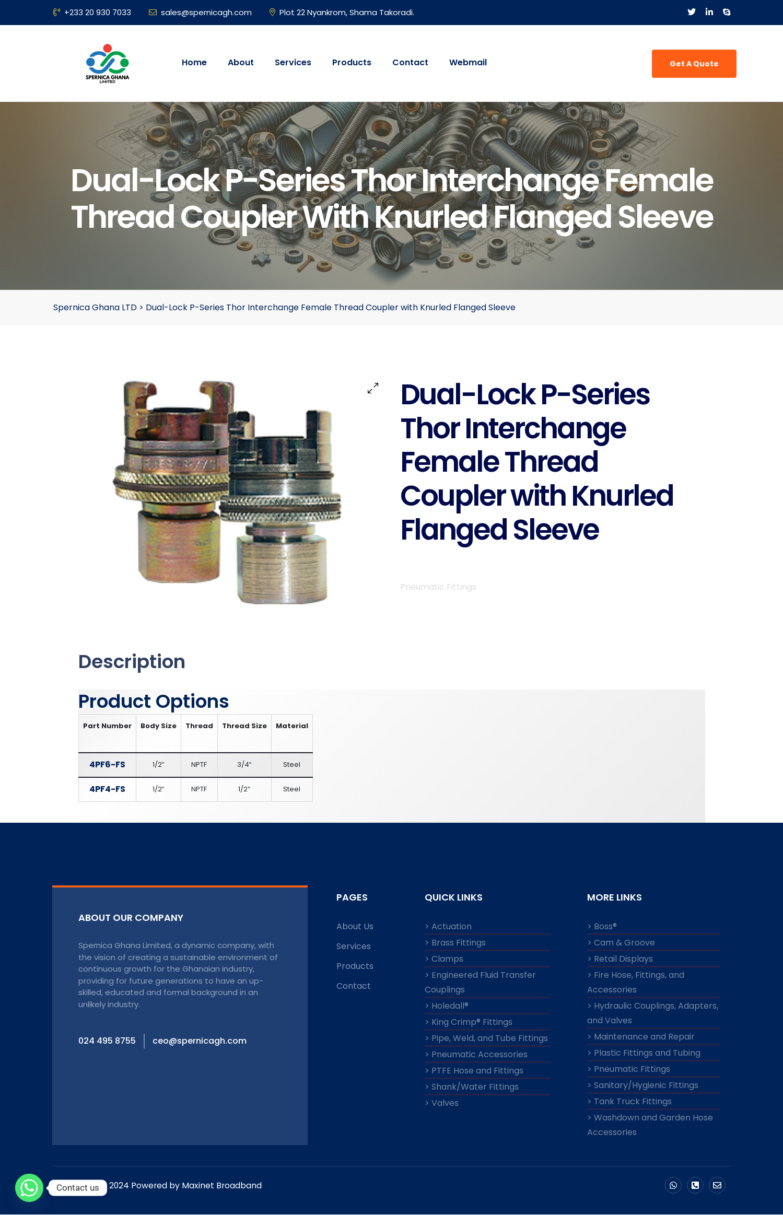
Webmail (468, 62)
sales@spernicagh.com (200, 12)
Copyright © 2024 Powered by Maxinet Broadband (160, 1185)
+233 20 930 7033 (92, 12)
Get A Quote (694, 64)
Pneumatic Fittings (438, 600)
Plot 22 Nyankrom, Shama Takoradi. (342, 12)
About (241, 62)
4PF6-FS (107, 765)
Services (293, 62)
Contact (410, 62)
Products (351, 62)
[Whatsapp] (29, 1188)
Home (194, 62)
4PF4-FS (107, 790)
